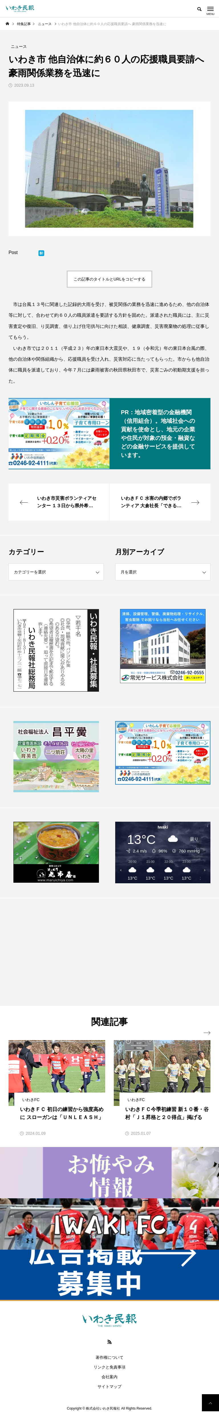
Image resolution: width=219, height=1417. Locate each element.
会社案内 (109, 1377)
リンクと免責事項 (109, 1367)
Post (13, 252)
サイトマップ (109, 1386)
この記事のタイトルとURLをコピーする (109, 279)
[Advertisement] (56, 952)
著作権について (109, 1357)
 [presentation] (207, 1033)
